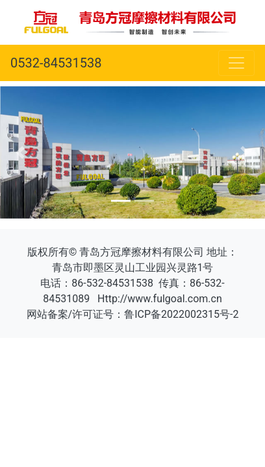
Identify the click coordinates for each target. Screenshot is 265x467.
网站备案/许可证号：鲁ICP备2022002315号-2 (133, 314)
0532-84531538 (55, 63)
